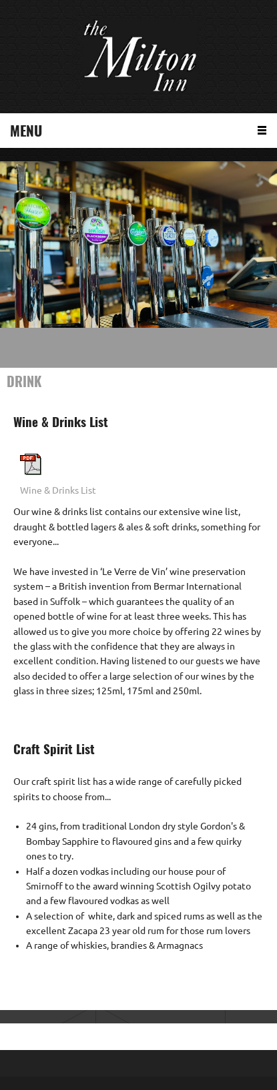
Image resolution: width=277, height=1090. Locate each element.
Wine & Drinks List (58, 490)
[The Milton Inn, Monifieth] (138, 56)
